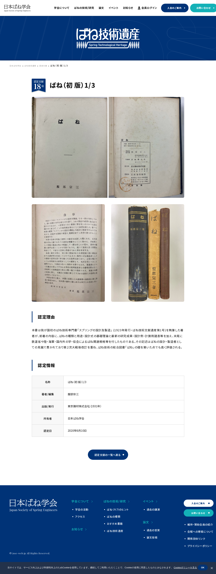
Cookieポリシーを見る (184, 568)
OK (204, 568)
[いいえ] (211, 568)
